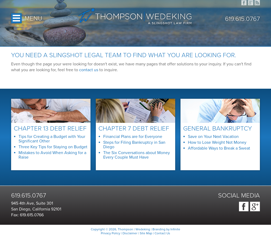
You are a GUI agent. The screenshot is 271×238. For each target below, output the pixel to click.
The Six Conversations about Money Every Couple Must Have (136, 155)
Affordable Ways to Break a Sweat (219, 148)
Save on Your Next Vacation (213, 136)
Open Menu (16, 18)
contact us (88, 70)
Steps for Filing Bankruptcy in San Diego (134, 145)
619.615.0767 (242, 19)
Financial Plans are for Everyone (132, 136)
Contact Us (162, 233)
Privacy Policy (110, 233)
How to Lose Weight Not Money (217, 142)
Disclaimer (130, 233)
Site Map (146, 233)
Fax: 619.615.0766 (27, 215)
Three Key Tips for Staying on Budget (53, 147)
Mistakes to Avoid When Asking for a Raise (52, 155)
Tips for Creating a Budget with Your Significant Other (52, 139)
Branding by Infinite (166, 229)
